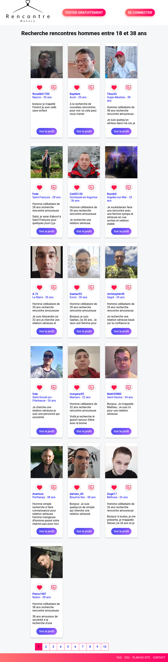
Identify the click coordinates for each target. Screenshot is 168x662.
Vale (35, 394)
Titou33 (112, 94)
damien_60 (76, 494)
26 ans (52, 400)
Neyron (36, 97)
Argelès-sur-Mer (117, 197)
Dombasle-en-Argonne (83, 197)
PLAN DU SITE (141, 657)
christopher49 (115, 294)
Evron (73, 297)
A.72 (35, 294)
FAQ (119, 657)
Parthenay (38, 497)
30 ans (83, 297)
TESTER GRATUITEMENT (84, 12)
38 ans (51, 497)
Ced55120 (76, 194)
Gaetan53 (76, 294)
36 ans (75, 200)
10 (104, 646)
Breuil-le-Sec (77, 497)
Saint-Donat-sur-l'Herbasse (42, 399)
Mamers (75, 397)
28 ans (56, 197)
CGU (127, 657)
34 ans (128, 397)
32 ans (86, 397)
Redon (36, 597)
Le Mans (37, 297)
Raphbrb (75, 94)
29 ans (82, 97)
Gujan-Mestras (116, 97)
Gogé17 (112, 494)
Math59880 (114, 394)
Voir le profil (46, 131)
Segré (110, 297)
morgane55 (77, 394)
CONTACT (159, 657)
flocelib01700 (41, 94)
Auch (73, 97)
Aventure (38, 494)
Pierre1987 (39, 594)
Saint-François (41, 197)
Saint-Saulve (114, 397)
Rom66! (112, 194)
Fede (35, 194)
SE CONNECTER (140, 12)
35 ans (47, 97)
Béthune (112, 497)
